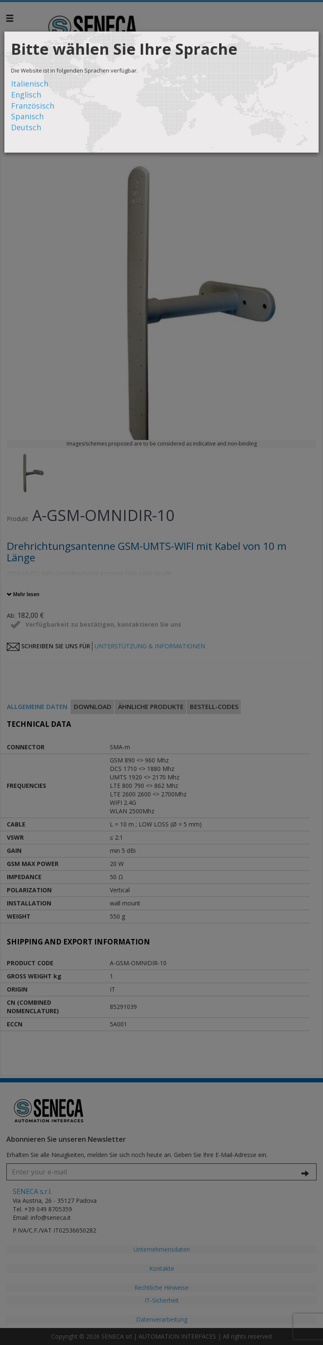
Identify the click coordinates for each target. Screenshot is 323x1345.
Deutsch (26, 127)
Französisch (32, 106)
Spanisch (27, 116)
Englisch (26, 95)
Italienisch (29, 83)
